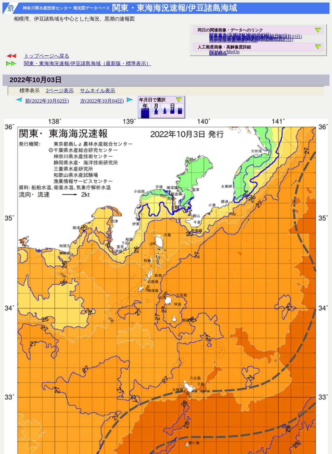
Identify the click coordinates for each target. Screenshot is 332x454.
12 (156, 112)
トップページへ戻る (46, 56)
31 (180, 112)
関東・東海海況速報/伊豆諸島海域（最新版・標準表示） (87, 63)
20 (172, 112)
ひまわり (218, 53)
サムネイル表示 (97, 90)
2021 (145, 116)
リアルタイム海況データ (233, 40)
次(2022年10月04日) (102, 101)
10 (165, 112)
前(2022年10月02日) (47, 101)
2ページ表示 (60, 90)
